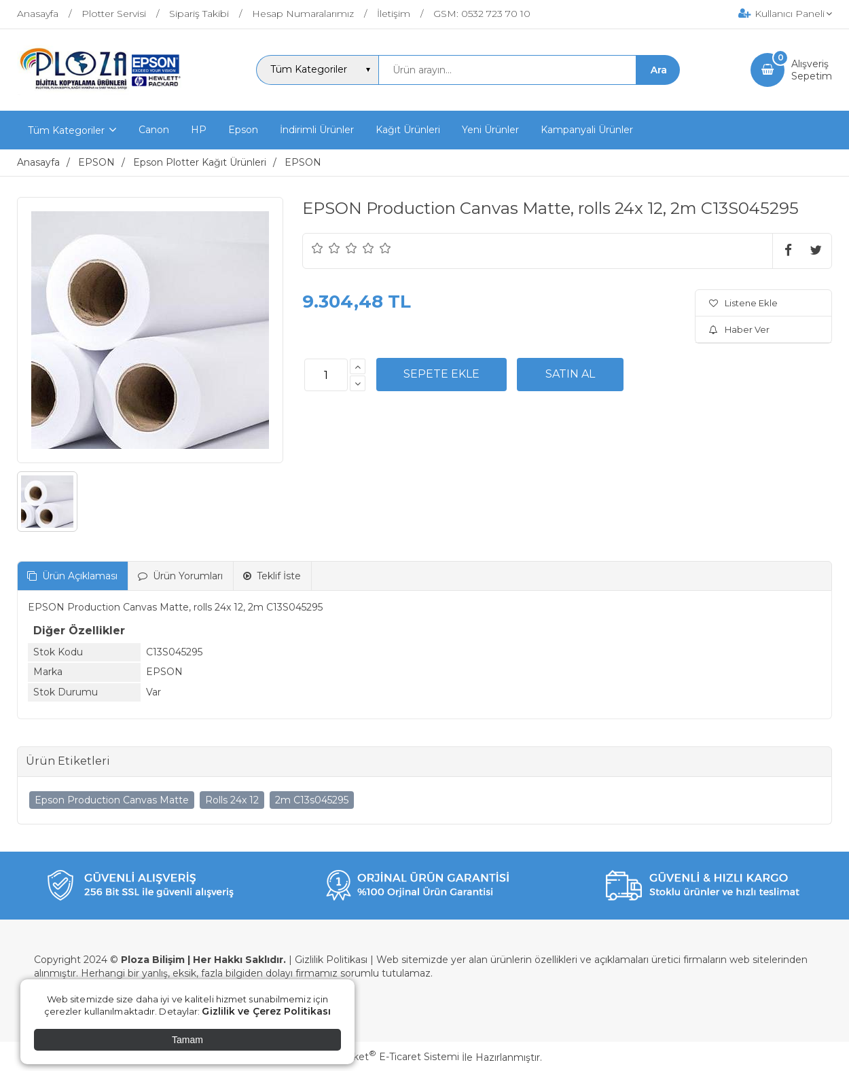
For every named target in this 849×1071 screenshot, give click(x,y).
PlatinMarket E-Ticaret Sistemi (383, 1057)
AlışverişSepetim (811, 70)
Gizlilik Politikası (331, 960)
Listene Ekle (743, 302)
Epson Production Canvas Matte (112, 800)
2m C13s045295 (311, 800)
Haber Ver (739, 329)
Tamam (187, 1039)
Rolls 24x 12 (232, 800)
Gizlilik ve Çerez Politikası (266, 1011)
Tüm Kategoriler (66, 130)
